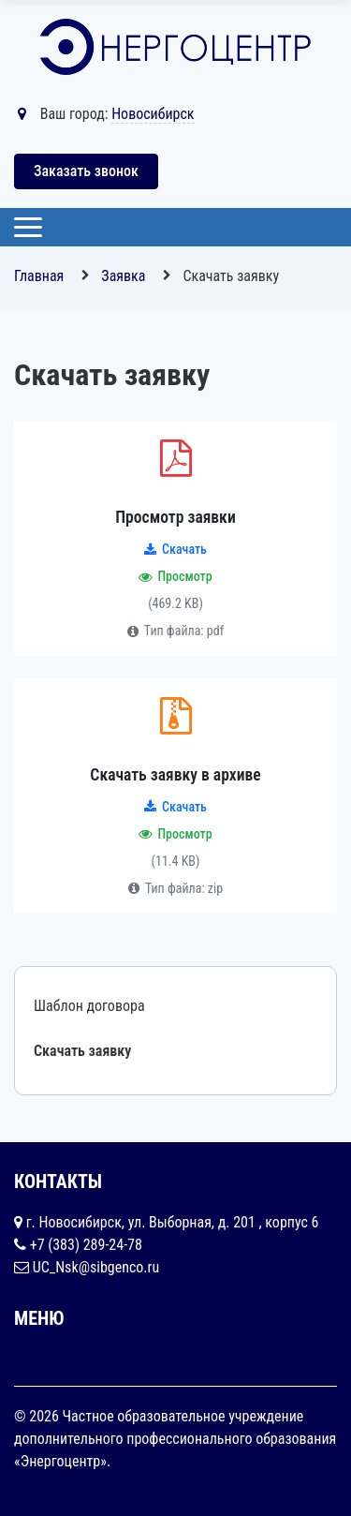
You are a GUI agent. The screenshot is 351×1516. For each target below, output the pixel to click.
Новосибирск (152, 114)
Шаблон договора (89, 1006)
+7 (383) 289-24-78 (86, 1245)
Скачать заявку (82, 1051)
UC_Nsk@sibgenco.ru (96, 1267)
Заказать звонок (86, 171)
